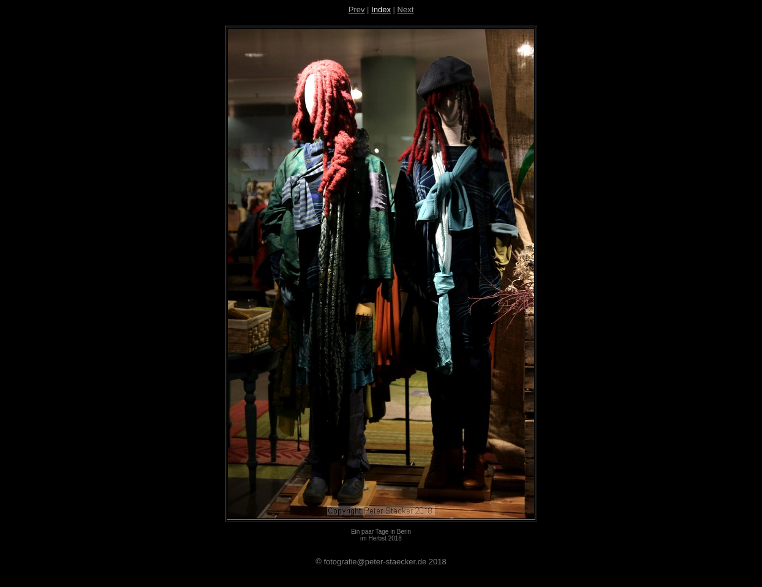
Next (406, 9)
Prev (357, 9)
